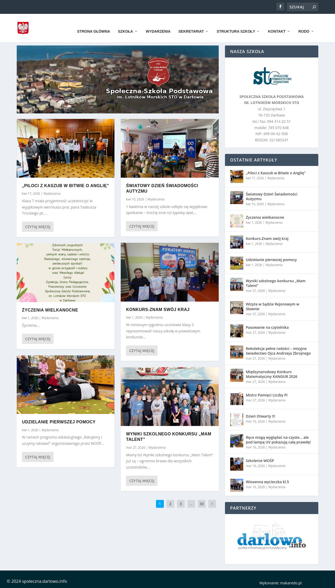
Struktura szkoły (236, 24)
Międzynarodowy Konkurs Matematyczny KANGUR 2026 (271, 373)
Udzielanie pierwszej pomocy (59, 421)
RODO (303, 24)
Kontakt (276, 24)
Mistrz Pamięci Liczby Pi (267, 394)
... (191, 503)
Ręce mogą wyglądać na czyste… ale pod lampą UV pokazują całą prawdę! (278, 439)
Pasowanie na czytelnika (267, 326)
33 (202, 503)
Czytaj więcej (37, 226)
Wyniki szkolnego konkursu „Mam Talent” (276, 282)
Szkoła (125, 24)
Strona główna (93, 24)
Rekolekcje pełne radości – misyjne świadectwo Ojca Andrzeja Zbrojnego (278, 350)
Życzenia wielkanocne (50, 309)
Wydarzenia (158, 24)
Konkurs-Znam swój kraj (157, 309)
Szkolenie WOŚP (260, 460)
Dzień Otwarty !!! (260, 415)
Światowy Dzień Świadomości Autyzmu (271, 196)
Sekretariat (191, 24)
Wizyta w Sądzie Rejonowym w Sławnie (272, 306)
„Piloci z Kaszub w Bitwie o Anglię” (65, 185)
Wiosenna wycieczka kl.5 (267, 481)
